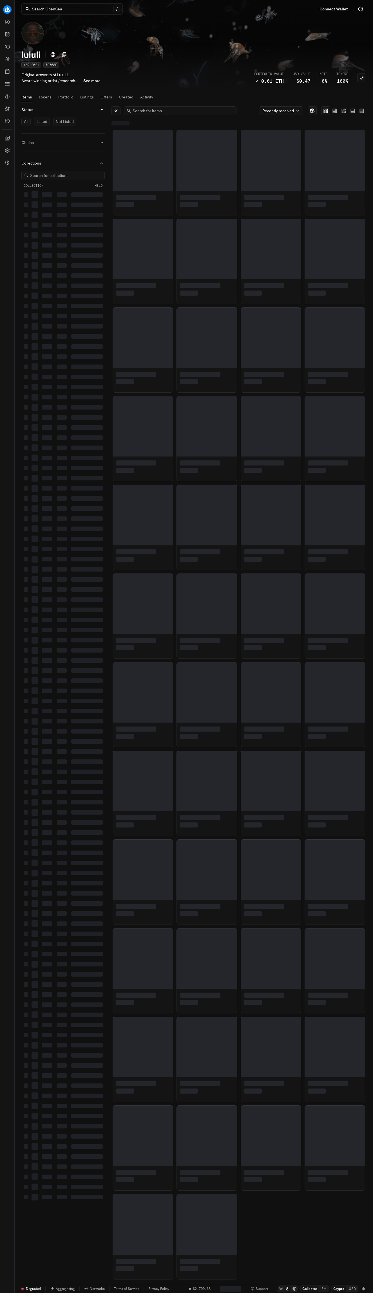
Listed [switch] (42, 121)
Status (63, 110)
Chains (63, 142)
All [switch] (26, 121)
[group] (343, 110)
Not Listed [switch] (65, 121)
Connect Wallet (334, 9)
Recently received (281, 111)
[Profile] (360, 9)
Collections (63, 163)
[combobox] (183, 111)
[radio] (325, 110)
